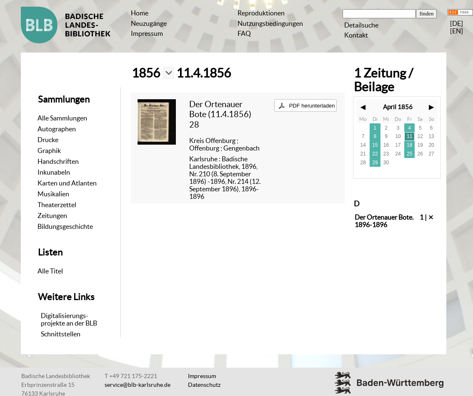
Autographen (57, 129)
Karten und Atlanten (67, 183)
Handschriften (58, 161)
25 (409, 154)
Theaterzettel (57, 204)
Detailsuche (361, 25)
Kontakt (356, 35)
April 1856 (398, 106)
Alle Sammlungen (62, 118)
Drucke (48, 139)
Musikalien (53, 194)
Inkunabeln (54, 172)
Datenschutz (204, 384)
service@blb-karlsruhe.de (137, 384)
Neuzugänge (149, 23)
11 (409, 136)
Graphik (49, 150)
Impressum (147, 33)
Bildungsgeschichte (65, 226)
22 (375, 154)
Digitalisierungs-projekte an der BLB (69, 319)
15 (375, 145)
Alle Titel (50, 271)
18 (409, 145)
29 (375, 162)
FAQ (244, 33)
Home (139, 13)
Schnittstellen (60, 334)
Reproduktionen (261, 13)
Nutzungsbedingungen (270, 23)
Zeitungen (52, 215)
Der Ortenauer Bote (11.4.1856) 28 (220, 114)
